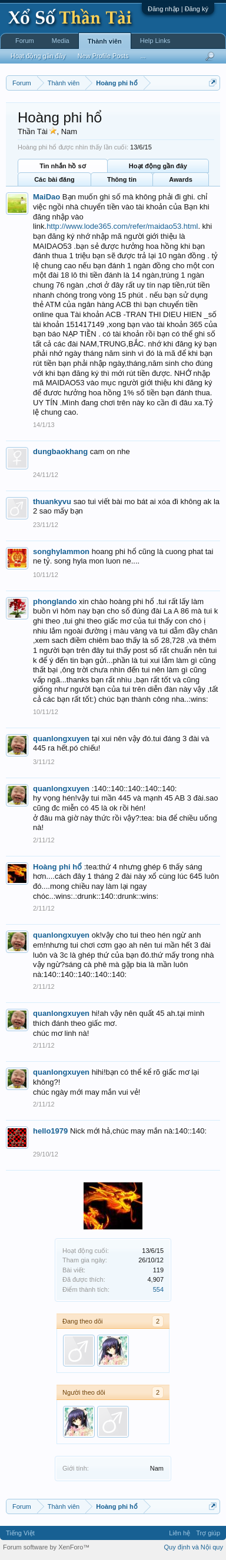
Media (60, 40)
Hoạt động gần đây (158, 165)
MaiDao (46, 196)
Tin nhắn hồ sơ (62, 165)
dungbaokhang (60, 451)
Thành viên (105, 41)
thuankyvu (52, 501)
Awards (180, 179)
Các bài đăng (54, 179)
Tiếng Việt (20, 1532)
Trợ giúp (208, 1532)
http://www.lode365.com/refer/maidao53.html (122, 226)
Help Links (155, 40)
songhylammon (61, 551)
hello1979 (50, 1130)
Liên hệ (179, 1532)
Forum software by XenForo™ (46, 1547)
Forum (24, 40)
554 (158, 1289)
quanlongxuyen (61, 738)
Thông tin (122, 179)
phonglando (55, 601)
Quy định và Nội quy (194, 1547)
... (142, 55)
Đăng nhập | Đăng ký (178, 8)
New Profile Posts (103, 55)
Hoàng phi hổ (57, 866)
